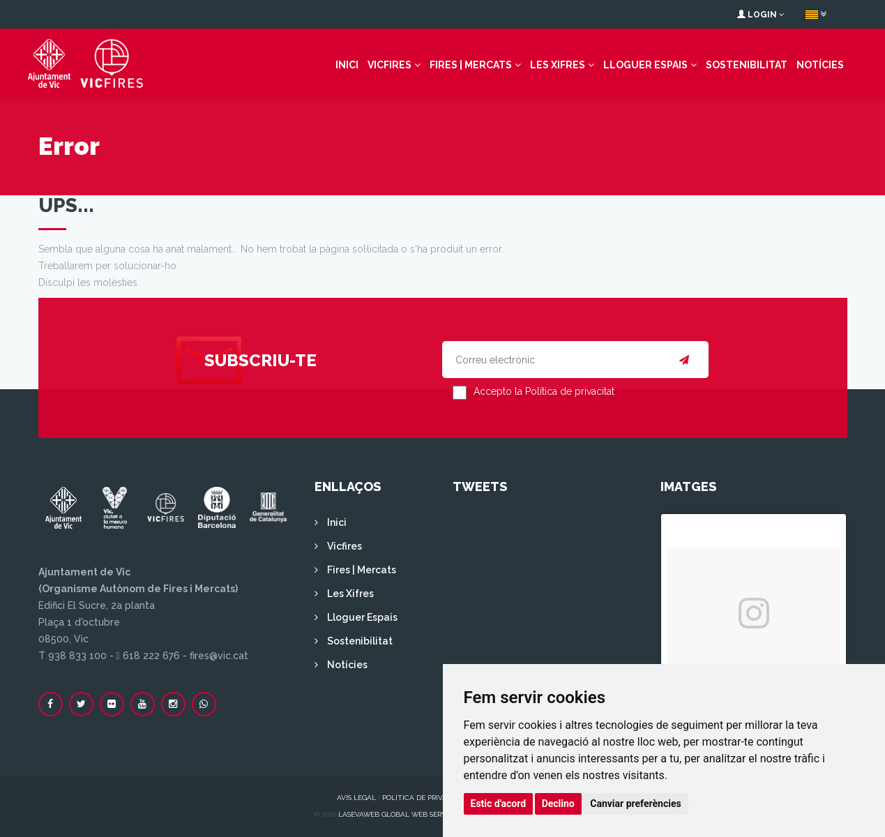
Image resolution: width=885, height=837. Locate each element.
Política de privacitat (424, 797)
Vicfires (389, 64)
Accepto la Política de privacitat (544, 391)
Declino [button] (558, 803)
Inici (346, 64)
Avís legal (356, 797)
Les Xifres (557, 64)
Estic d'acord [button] (499, 803)
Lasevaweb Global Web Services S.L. (406, 814)
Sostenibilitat (746, 64)
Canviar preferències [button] (635, 803)
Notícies (820, 64)
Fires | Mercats (471, 64)
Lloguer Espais (645, 64)
